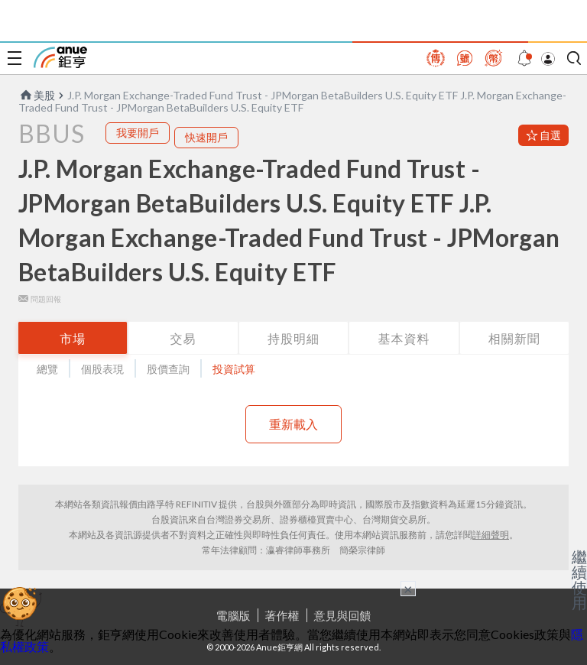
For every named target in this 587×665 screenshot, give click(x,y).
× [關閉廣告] (408, 588)
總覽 (47, 368)
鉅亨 (60, 57)
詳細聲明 (490, 534)
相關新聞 (514, 338)
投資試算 (233, 368)
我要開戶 (137, 132)
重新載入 (293, 424)
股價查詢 (168, 368)
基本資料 (404, 338)
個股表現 (102, 368)
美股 (36, 95)
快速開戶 (206, 137)
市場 (73, 338)
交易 (183, 338)
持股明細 (293, 338)
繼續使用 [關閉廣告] (579, 579)
